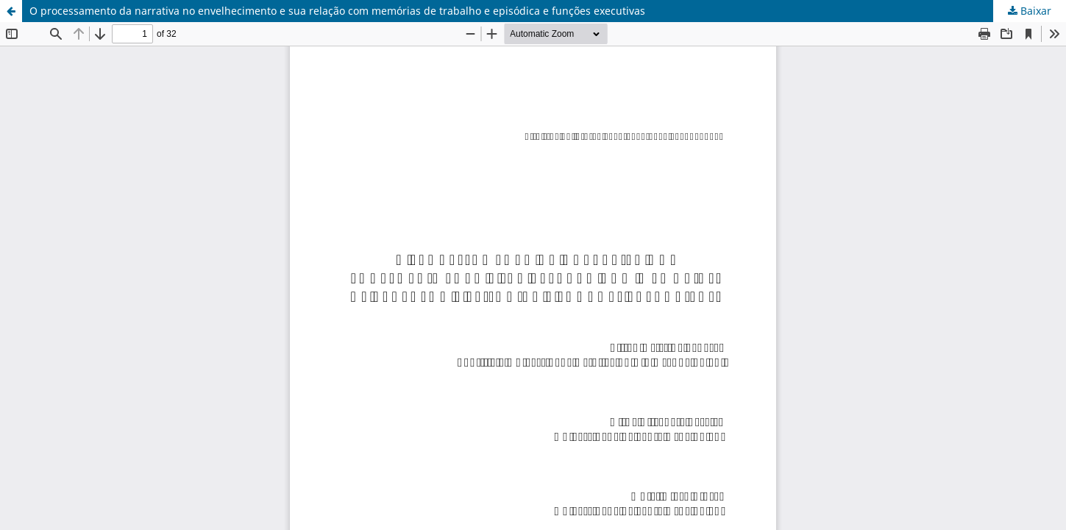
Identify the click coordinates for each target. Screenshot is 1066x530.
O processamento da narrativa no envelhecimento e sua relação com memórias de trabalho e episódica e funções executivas (337, 11)
